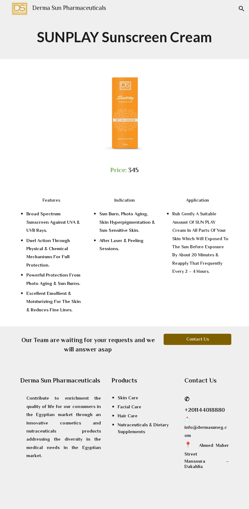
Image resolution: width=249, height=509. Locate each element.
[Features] (51, 200)
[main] (124, 38)
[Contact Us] (197, 339)
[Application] (197, 200)
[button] (241, 8)
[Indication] (124, 200)
